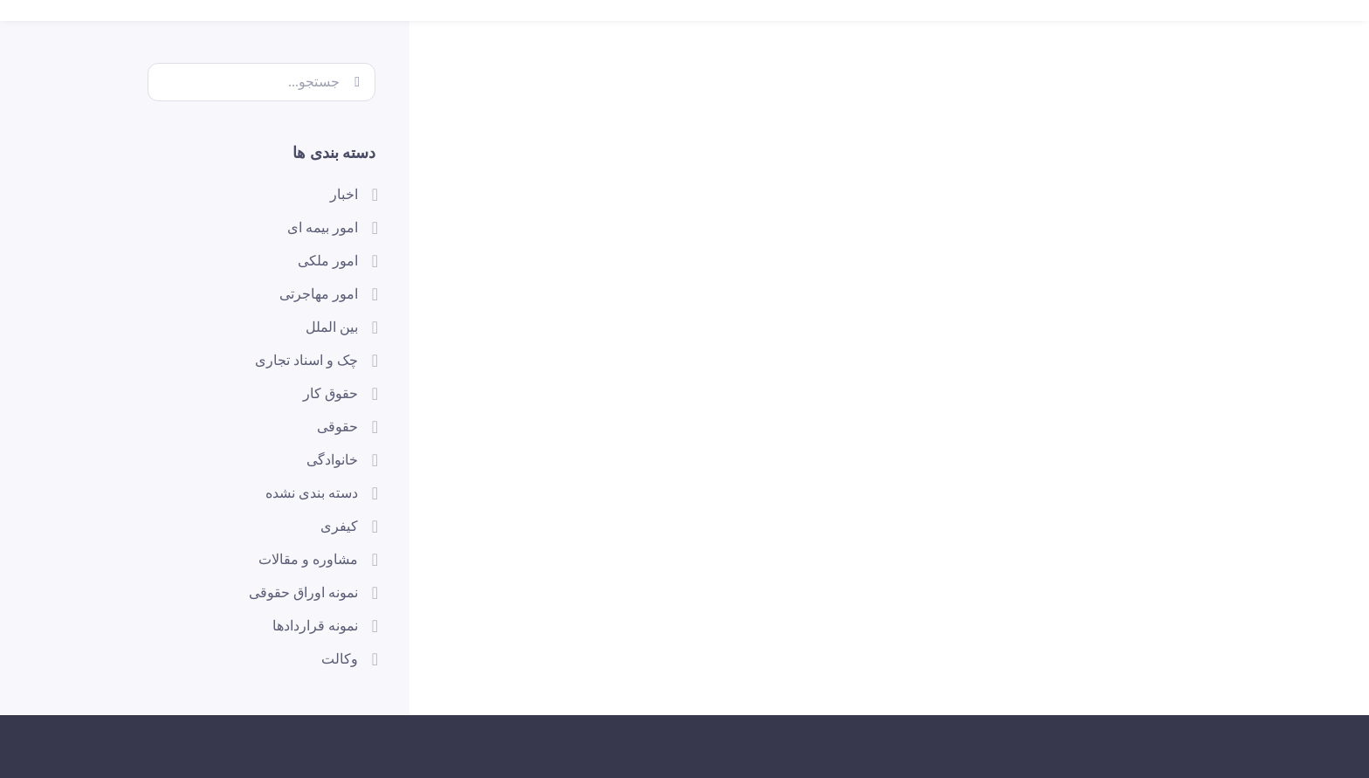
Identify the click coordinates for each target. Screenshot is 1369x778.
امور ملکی (328, 260)
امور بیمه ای (322, 227)
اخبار (344, 194)
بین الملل (332, 327)
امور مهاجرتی (318, 293)
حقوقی (337, 426)
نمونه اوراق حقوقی (303, 592)
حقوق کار (330, 393)
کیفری (339, 526)
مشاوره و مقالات (308, 559)
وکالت (339, 658)
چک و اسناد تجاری (306, 360)
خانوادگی (332, 459)
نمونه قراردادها (315, 625)
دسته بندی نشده (311, 492)
